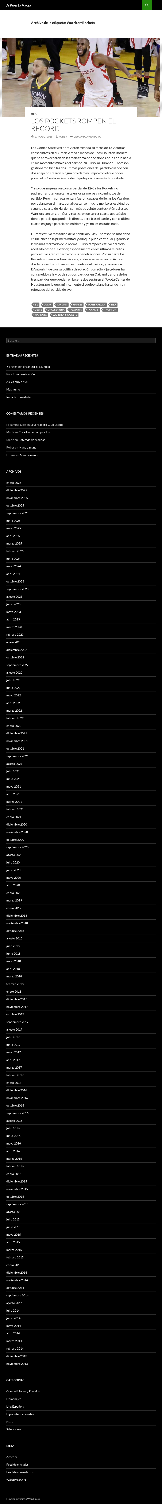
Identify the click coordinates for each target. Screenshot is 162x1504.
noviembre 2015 (17, 1189)
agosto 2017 (14, 1029)
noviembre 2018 (17, 923)
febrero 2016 (15, 1166)
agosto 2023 (14, 596)
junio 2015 (13, 1227)
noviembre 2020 (17, 832)
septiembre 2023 (17, 589)
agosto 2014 (14, 1303)
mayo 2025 (13, 528)
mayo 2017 (13, 1052)
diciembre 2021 (16, 733)
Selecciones (14, 1429)
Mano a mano (27, 447)
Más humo (13, 389)
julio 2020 (13, 862)
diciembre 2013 (16, 1356)
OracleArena (56, 309)
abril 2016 (13, 1151)
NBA (33, 113)
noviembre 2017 (17, 1006)
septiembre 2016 (17, 1113)
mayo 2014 (13, 1325)
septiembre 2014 (17, 1295)
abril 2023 (13, 619)
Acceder (11, 1457)
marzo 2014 (14, 1341)
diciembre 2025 (16, 490)
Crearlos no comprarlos (34, 432)
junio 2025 (13, 520)
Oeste (38, 309)
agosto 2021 (14, 763)
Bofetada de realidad (32, 440)
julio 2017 (13, 1037)
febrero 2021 (15, 809)
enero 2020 (13, 893)
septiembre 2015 (17, 1204)
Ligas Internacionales (20, 1414)
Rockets (93, 309)
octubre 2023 (15, 581)
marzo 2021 (14, 801)
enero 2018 (13, 991)
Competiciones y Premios (23, 1391)
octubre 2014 (15, 1287)
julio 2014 (13, 1310)
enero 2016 (13, 1174)
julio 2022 (13, 680)
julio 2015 (13, 1219)
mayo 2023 (13, 611)
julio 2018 (13, 946)
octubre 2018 (15, 930)
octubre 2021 (15, 748)
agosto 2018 (14, 938)
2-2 (36, 304)
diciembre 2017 (16, 999)
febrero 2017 (15, 1075)
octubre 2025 (15, 505)
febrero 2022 (15, 718)
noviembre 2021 (17, 741)
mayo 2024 (13, 566)
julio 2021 (13, 771)
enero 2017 (13, 1082)
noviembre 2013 (17, 1363)
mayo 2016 (13, 1143)
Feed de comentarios (20, 1472)
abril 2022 (13, 703)
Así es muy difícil (17, 382)
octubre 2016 (15, 1105)
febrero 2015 (15, 1257)
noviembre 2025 (17, 498)
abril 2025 (13, 536)
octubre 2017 (15, 1014)
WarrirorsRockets (65, 314)
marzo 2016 (14, 1158)
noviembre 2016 (17, 1098)
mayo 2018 (13, 961)
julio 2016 (13, 1128)
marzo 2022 (14, 710)
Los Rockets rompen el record (73, 124)
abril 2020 (13, 885)
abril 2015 (13, 1242)
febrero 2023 (15, 634)
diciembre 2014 (16, 1272)
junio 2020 (13, 870)
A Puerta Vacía (18, 5)
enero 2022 (13, 725)
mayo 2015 (13, 1234)
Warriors (41, 314)
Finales (77, 304)
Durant (62, 304)
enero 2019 (13, 908)
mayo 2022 (13, 695)
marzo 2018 (14, 976)
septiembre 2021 (17, 756)
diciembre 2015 (16, 1181)
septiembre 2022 (17, 665)
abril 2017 (13, 1060)
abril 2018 (13, 968)
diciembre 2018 (16, 915)
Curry (47, 304)
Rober (62, 136)
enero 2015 (13, 1265)
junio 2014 (13, 1318)
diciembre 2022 (16, 649)
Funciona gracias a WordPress (23, 1498)
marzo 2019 (14, 900)
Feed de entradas (17, 1464)
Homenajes (13, 1399)
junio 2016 (13, 1136)
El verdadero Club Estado (46, 424)
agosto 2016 (14, 1120)
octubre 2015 (15, 1196)
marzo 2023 (14, 627)
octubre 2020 (15, 839)
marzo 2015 (14, 1249)
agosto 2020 (14, 855)
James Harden (96, 304)
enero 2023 (13, 642)
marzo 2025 (14, 543)
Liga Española (15, 1406)
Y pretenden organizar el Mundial (28, 366)
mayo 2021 (13, 786)
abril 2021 (13, 794)
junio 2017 (13, 1044)
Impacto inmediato (18, 397)
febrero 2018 (15, 984)
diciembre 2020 (16, 824)
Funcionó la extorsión (20, 374)
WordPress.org (16, 1479)
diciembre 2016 (16, 1090)
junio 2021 (13, 779)
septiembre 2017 (17, 1022)
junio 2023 (13, 604)
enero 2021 (13, 817)
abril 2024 (13, 574)
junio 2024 (13, 558)
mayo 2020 (13, 877)
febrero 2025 (15, 551)
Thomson (110, 309)
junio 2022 (13, 687)
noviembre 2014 (17, 1280)
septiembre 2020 (17, 847)
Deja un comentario (87, 136)
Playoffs (76, 309)
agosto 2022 (14, 672)
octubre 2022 (15, 657)
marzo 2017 (14, 1067)
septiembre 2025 (17, 513)
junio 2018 (13, 953)
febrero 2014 (15, 1348)
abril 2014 (13, 1333)
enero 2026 (13, 482)
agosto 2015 (14, 1211)
